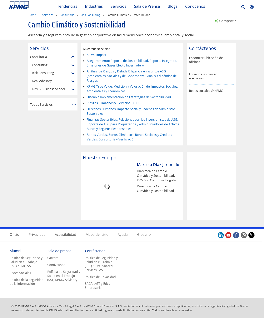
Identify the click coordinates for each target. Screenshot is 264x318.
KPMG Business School (48, 89)
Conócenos (195, 6)
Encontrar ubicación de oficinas (206, 60)
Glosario (144, 234)
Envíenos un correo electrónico (203, 76)
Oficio (14, 234)
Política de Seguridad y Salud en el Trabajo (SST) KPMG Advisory (63, 276)
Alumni (15, 250)
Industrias (94, 6)
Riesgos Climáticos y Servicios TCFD (113, 103)
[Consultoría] (73, 57)
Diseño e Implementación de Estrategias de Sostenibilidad (129, 97)
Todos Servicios (53, 104)
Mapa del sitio (97, 234)
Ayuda (123, 234)
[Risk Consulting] (73, 74)
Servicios (118, 6)
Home (32, 15)
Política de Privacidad (100, 277)
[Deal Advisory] (73, 82)
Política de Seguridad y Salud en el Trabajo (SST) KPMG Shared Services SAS (101, 264)
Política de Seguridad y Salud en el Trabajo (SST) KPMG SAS (26, 262)
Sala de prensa (59, 250)
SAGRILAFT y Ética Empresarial (97, 285)
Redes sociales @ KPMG (206, 91)
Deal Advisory (42, 81)
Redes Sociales (20, 273)
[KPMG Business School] (73, 90)
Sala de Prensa (147, 6)
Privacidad (37, 234)
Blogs (172, 6)
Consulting (39, 65)
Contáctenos (95, 250)
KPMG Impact (96, 55)
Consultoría (67, 15)
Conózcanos (56, 265)
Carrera (52, 258)
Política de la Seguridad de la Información (26, 282)
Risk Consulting (90, 15)
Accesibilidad (65, 234)
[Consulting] (73, 66)
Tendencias (67, 6)
